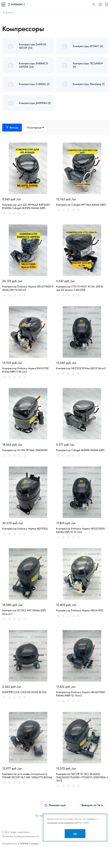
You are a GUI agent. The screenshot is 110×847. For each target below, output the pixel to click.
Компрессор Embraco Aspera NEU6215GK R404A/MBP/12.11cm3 (80, 693)
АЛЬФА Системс (29, 843)
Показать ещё (55, 805)
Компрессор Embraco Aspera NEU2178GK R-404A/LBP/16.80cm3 (28, 288)
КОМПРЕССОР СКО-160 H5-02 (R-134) (24, 692)
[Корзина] (106, 4)
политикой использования (60, 822)
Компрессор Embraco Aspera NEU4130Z (79, 610)
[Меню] (3, 4)
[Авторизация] (100, 4)
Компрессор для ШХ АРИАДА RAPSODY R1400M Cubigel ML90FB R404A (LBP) (26, 206)
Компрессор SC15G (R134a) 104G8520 (24, 450)
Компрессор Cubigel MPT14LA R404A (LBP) (81, 205)
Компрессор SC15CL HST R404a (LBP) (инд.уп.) (24, 612)
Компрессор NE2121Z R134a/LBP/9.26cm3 (81, 368)
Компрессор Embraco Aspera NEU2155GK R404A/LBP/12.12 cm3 (80, 530)
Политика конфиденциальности (20, 836)
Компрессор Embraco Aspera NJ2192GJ (25, 528)
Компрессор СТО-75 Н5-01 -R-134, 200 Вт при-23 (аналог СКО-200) (79, 288)
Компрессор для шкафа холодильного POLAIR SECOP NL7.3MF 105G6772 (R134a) (27, 775)
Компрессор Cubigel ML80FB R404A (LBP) (80, 450)
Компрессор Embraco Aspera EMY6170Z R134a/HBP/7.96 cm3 (25, 369)
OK (75, 834)
